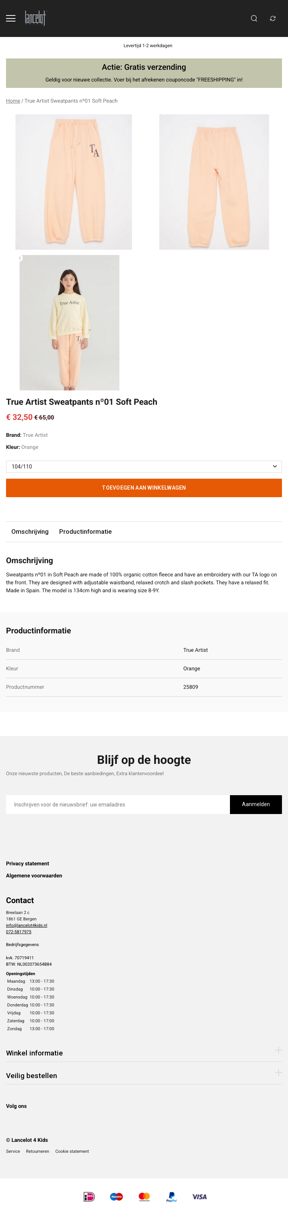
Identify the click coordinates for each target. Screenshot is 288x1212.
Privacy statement (27, 864)
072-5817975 (18, 931)
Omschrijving (30, 531)
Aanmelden (256, 804)
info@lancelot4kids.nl (26, 925)
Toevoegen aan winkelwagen (144, 488)
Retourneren (37, 1151)
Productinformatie (85, 531)
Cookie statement (72, 1151)
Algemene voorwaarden (34, 876)
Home (13, 101)
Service (13, 1151)
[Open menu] (10, 18)
